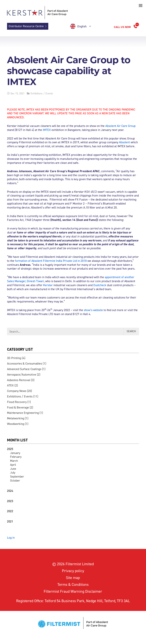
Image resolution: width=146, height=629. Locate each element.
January (15, 453)
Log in (11, 538)
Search (131, 331)
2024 (10, 491)
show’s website (93, 310)
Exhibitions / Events (42, 93)
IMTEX (47, 130)
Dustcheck (99, 285)
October (15, 480)
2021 (10, 521)
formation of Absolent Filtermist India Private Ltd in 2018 (51, 261)
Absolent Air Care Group (120, 126)
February (15, 457)
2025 (10, 449)
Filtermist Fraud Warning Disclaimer (73, 591)
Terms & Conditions (73, 584)
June (13, 469)
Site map (73, 577)
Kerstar (48, 285)
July (12, 473)
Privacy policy (73, 570)
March (14, 461)
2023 (10, 501)
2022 (10, 511)
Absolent (124, 142)
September (17, 477)
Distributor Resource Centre (26, 26)
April (13, 465)
